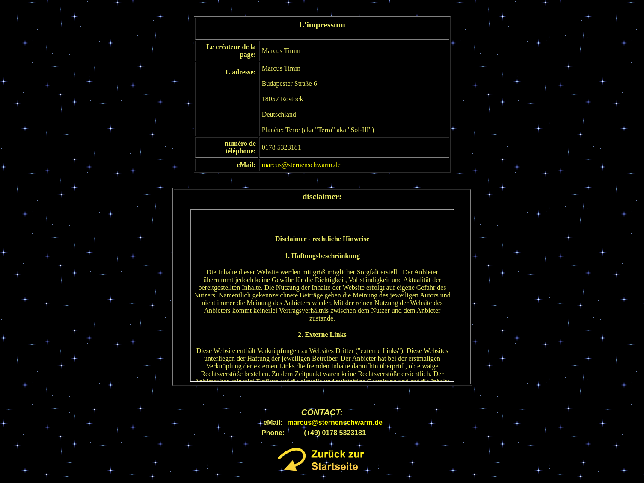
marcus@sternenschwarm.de (301, 164)
